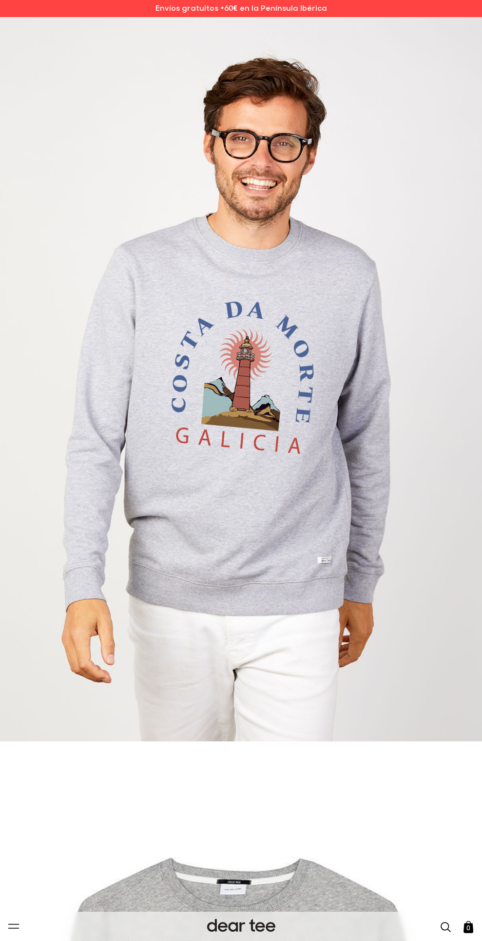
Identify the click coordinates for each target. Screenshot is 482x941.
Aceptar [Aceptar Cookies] (235, 923)
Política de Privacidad (226, 866)
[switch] (360, 889)
